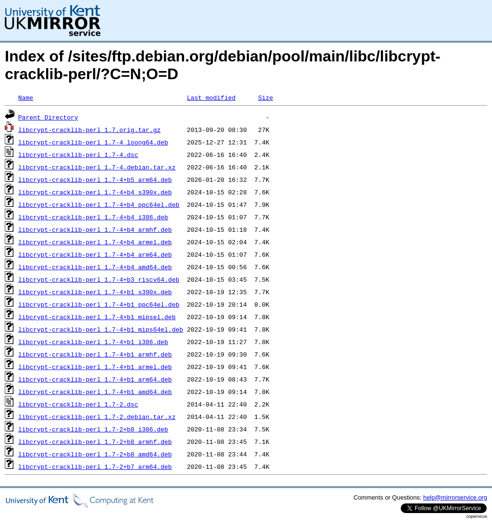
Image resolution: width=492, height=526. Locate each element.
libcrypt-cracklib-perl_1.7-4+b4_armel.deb (95, 242)
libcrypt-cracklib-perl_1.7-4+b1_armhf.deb (95, 354)
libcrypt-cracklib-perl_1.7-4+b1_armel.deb (95, 366)
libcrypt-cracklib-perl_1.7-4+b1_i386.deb (93, 341)
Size (265, 97)
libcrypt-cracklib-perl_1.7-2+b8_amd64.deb (95, 454)
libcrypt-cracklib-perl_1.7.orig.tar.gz (89, 129)
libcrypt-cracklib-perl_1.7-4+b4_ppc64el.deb (98, 204)
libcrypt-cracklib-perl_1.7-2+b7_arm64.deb (95, 466)
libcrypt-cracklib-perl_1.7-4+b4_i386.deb (93, 217)
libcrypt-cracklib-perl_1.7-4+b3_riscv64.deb (98, 279)
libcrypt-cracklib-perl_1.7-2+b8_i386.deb (93, 429)
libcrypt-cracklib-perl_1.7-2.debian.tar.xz (97, 416)
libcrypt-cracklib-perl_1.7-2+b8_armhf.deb (95, 441)
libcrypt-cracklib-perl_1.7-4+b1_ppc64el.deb (98, 304)
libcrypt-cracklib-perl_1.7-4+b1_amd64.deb (95, 391)
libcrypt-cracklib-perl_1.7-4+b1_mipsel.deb (97, 316)
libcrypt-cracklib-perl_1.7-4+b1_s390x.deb (95, 291)
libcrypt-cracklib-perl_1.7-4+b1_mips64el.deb (100, 329)
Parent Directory (48, 117)
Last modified (211, 97)
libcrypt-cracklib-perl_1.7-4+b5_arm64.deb (95, 179)
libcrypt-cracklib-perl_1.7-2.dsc (78, 404)
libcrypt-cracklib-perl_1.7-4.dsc (78, 154)
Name (25, 97)
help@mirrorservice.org (455, 497)
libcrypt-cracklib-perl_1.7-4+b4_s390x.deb (95, 192)
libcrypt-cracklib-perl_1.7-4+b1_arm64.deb (95, 379)
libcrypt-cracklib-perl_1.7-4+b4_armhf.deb (95, 229)
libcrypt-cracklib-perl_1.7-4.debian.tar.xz (97, 167)
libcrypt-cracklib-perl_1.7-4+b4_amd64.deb (95, 267)
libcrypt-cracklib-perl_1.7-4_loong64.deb (93, 142)
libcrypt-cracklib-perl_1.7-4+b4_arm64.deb (95, 254)
